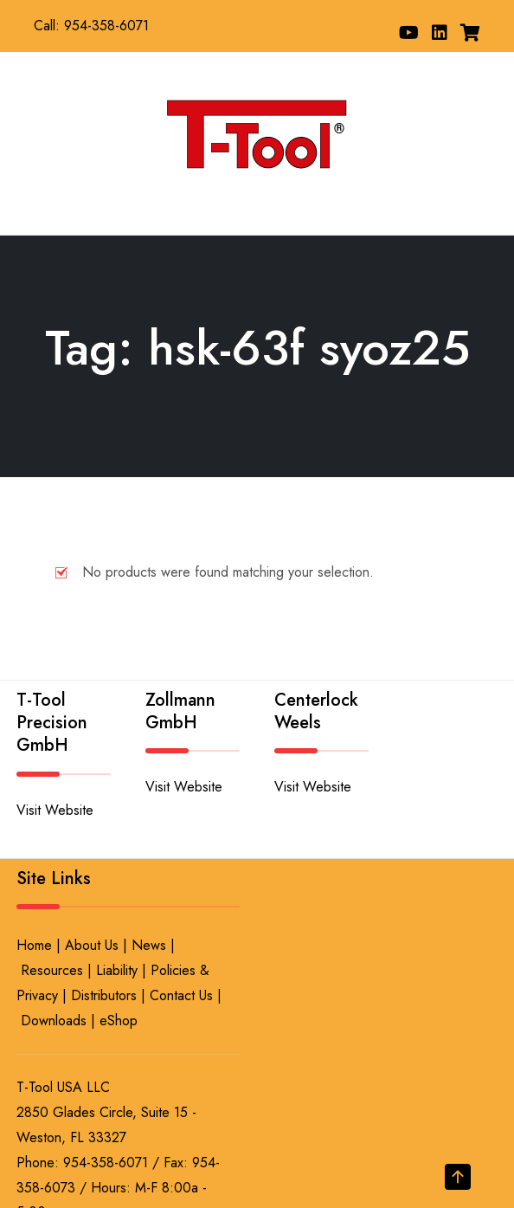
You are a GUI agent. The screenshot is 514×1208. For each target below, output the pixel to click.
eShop (119, 1020)
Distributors (104, 995)
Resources (52, 970)
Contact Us (181, 995)
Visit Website (54, 810)
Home (34, 945)
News (149, 945)
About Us (92, 945)
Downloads (54, 1020)
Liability (117, 970)
